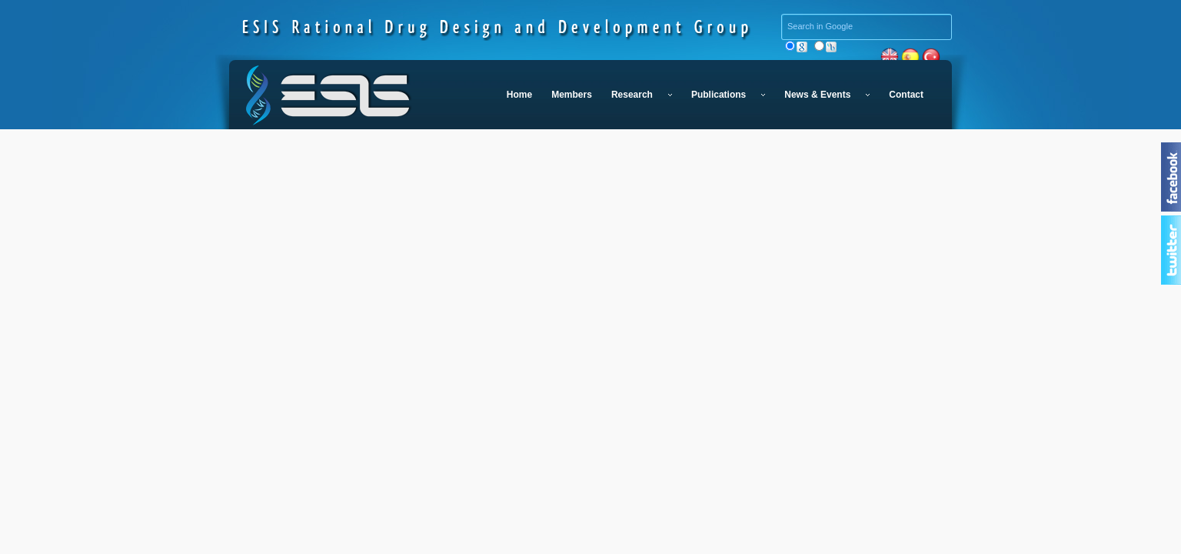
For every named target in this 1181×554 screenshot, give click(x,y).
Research (641, 94)
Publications (728, 94)
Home (519, 94)
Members (571, 94)
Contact (906, 94)
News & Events (827, 94)
